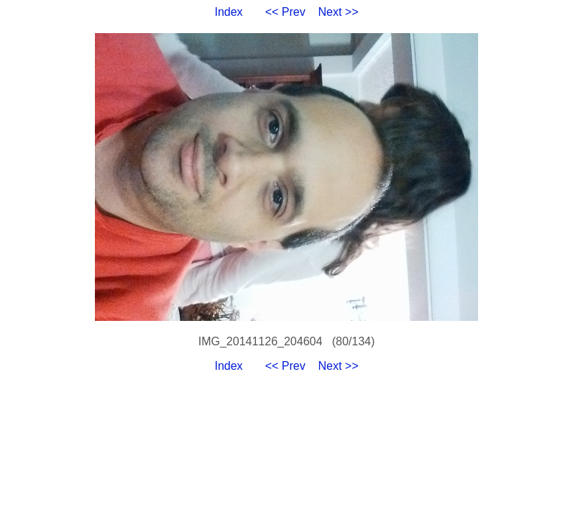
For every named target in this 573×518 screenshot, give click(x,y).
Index (228, 12)
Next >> (338, 12)
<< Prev (285, 12)
